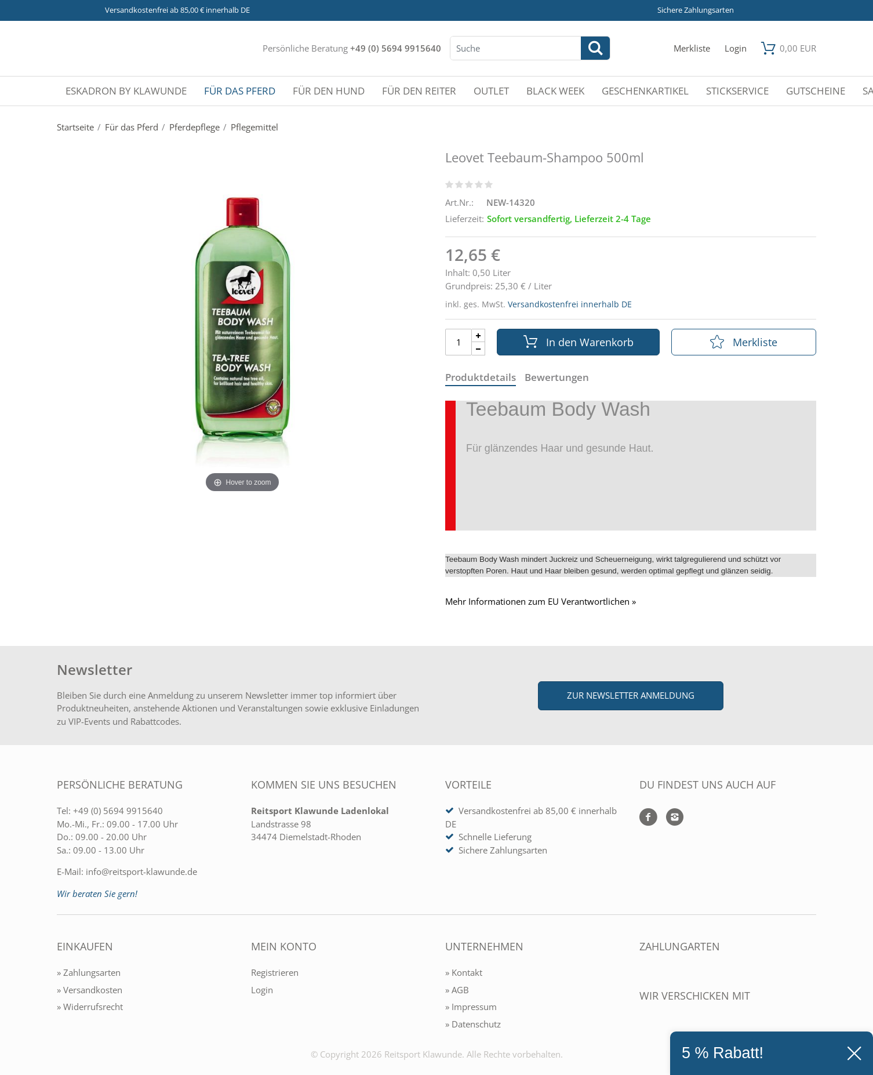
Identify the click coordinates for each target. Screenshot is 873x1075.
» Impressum (471, 1006)
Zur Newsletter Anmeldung (630, 695)
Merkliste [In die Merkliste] (743, 342)
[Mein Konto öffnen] (736, 48)
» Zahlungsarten (89, 972)
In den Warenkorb (578, 342)
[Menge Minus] (478, 348)
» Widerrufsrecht (90, 1006)
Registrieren (275, 972)
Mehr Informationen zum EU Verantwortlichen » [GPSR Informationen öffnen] (540, 601)
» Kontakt (463, 972)
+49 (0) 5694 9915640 (395, 48)
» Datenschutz (473, 1024)
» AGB (457, 990)
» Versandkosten (89, 990)
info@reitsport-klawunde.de (141, 871)
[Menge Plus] (478, 335)
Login (262, 990)
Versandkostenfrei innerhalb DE (570, 304)
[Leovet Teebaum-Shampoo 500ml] (242, 336)
